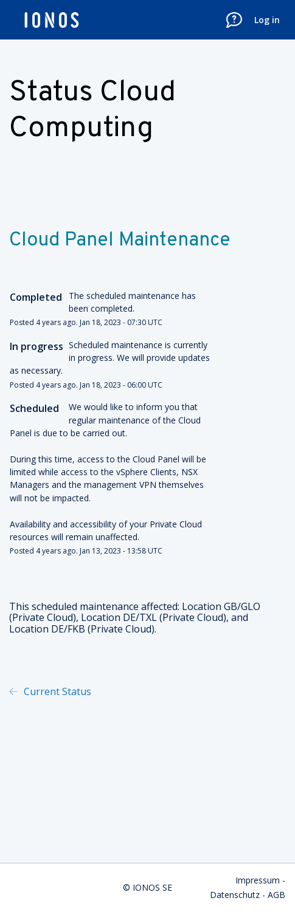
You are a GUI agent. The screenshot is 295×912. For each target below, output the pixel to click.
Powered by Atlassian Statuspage (219, 691)
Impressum (257, 880)
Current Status (56, 691)
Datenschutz (235, 894)
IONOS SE (152, 887)
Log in (267, 20)
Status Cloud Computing (92, 111)
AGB (276, 894)
